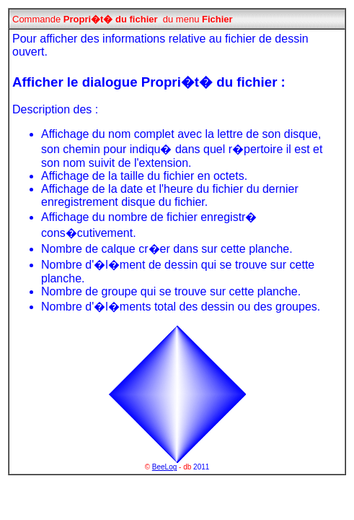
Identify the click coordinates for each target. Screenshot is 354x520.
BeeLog (164, 467)
